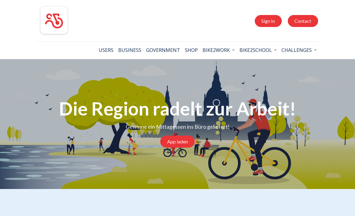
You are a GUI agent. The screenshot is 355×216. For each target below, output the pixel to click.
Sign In (266, 21)
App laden (177, 141)
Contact (301, 21)
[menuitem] (104, 50)
